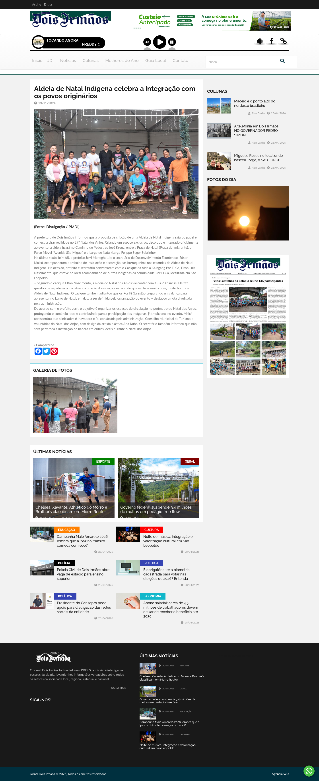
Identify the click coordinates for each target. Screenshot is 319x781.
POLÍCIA (64, 563)
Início (37, 60)
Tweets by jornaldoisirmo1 (235, 656)
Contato (180, 60)
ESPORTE (103, 461)
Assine (36, 4)
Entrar (48, 4)
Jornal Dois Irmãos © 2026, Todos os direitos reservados (68, 774)
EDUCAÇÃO (66, 530)
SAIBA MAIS (118, 688)
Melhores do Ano (122, 60)
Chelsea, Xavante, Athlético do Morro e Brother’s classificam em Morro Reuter (71, 509)
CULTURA (151, 530)
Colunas (91, 60)
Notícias (68, 60)
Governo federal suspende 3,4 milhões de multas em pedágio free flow (156, 509)
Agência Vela (280, 774)
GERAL (190, 461)
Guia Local (155, 60)
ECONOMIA (152, 596)
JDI (50, 60)
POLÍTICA (151, 563)
